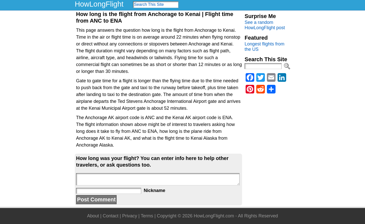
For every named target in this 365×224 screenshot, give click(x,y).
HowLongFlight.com (214, 215)
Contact (110, 215)
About (93, 215)
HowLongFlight (99, 4)
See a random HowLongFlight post (265, 25)
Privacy (129, 215)
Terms (147, 215)
